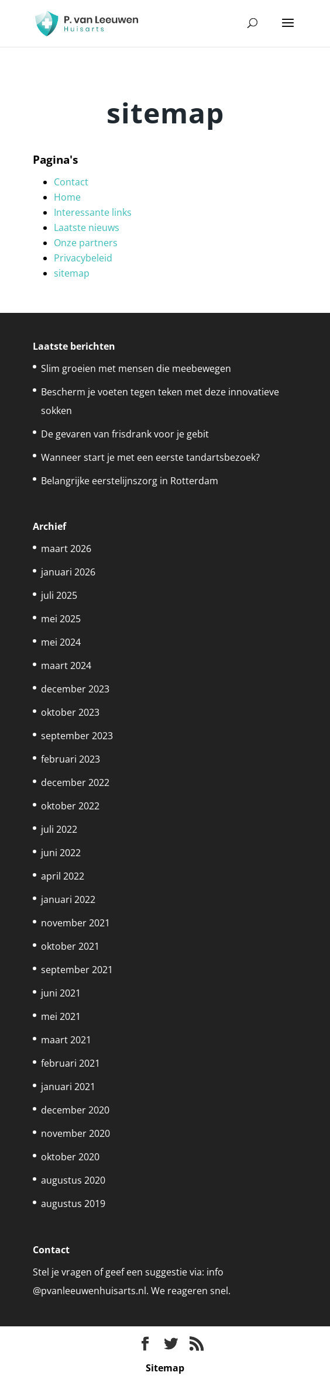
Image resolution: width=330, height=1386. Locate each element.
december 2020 (75, 1110)
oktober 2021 (70, 946)
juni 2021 (61, 993)
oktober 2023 (70, 712)
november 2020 (75, 1133)
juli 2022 (59, 829)
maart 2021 (66, 1039)
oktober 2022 (70, 805)
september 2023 (77, 735)
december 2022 (75, 782)
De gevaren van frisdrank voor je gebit (125, 433)
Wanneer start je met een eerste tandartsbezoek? (150, 457)
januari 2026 (68, 572)
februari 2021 (70, 1063)
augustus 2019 (73, 1203)
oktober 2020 (70, 1156)
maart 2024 (66, 665)
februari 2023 (70, 759)
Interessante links (93, 212)
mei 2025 (61, 618)
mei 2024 (61, 642)
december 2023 (75, 688)
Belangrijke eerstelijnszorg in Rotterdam (129, 480)
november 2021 (75, 922)
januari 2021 (68, 1086)
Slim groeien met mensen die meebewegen (136, 368)
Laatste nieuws (86, 227)
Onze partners (86, 242)
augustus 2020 (73, 1180)
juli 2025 (59, 595)
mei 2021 (61, 1016)
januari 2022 (68, 899)
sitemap (72, 273)
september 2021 (77, 969)
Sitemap (165, 1367)
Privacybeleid (83, 257)
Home (67, 197)
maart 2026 (66, 548)
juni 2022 (61, 852)
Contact (71, 181)
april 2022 (62, 876)
